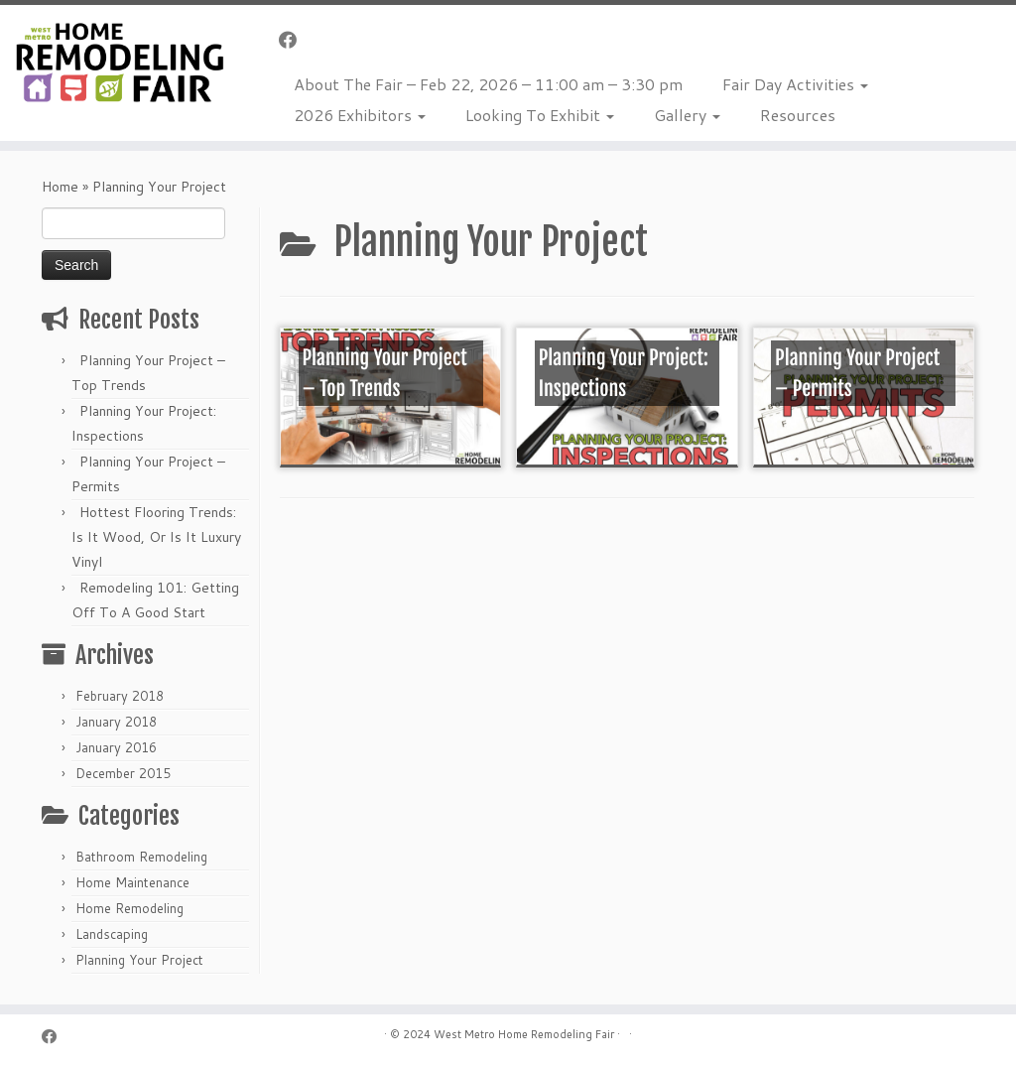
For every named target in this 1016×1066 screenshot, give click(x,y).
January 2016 (116, 747)
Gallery (687, 114)
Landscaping (111, 934)
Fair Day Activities (795, 83)
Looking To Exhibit (539, 114)
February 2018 (119, 696)
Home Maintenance (132, 882)
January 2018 (116, 722)
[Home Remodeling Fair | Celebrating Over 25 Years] (119, 62)
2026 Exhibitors (360, 114)
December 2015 (123, 773)
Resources (797, 114)
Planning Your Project (139, 960)
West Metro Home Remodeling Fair (524, 1034)
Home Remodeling (129, 908)
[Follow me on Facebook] (294, 40)
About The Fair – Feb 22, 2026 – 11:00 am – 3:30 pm (488, 83)
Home (60, 187)
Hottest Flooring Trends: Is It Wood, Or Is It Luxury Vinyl (156, 537)
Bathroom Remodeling (141, 857)
